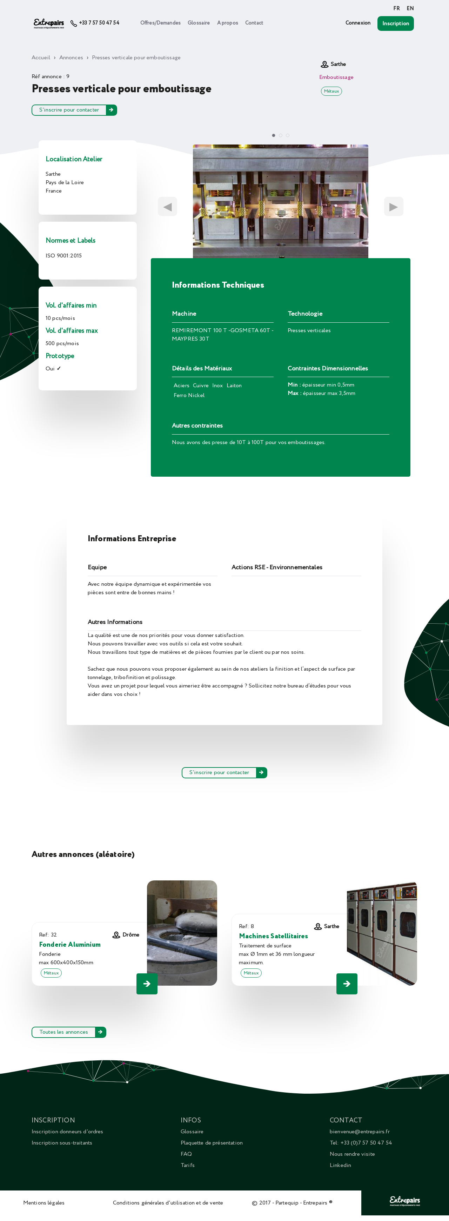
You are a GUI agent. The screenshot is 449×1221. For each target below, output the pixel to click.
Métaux (331, 91)
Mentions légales (44, 1203)
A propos (227, 23)
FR (396, 8)
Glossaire (199, 23)
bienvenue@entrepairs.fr (360, 1131)
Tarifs (188, 1165)
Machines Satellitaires (273, 936)
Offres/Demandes (160, 23)
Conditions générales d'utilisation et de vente (168, 1203)
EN (410, 8)
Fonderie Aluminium (70, 945)
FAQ (186, 1154)
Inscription (395, 23)
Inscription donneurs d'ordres (67, 1131)
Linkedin (340, 1165)
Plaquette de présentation (212, 1143)
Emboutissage (336, 77)
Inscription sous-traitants (62, 1143)
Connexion (358, 23)
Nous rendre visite (352, 1154)
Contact (254, 23)
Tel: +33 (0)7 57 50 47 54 (361, 1143)
